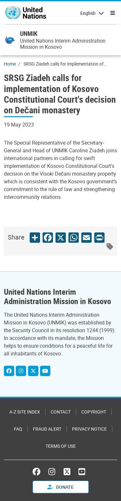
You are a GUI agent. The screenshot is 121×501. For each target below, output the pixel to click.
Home (10, 64)
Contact (61, 412)
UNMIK (28, 33)
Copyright (93, 412)
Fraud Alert (47, 429)
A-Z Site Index (24, 412)
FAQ (18, 429)
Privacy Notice (89, 429)
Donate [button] (60, 487)
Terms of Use (60, 446)
